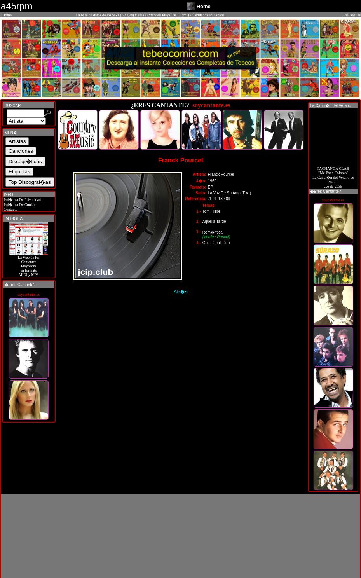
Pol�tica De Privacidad (22, 199)
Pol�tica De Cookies (20, 205)
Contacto (10, 209)
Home (7, 15)
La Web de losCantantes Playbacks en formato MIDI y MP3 (28, 264)
